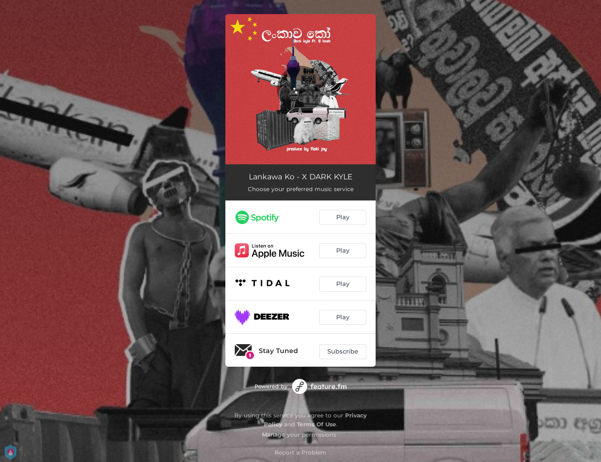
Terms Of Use (316, 424)
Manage (273, 434)
